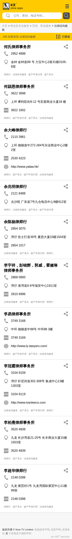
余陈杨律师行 (15, 222)
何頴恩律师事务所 (19, 86)
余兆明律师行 (15, 187)
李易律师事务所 (17, 314)
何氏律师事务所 (17, 47)
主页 (4, 25)
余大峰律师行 (15, 130)
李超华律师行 (15, 471)
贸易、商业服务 (41, 25)
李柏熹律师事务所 (19, 422)
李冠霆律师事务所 (19, 366)
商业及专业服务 (19, 25)
